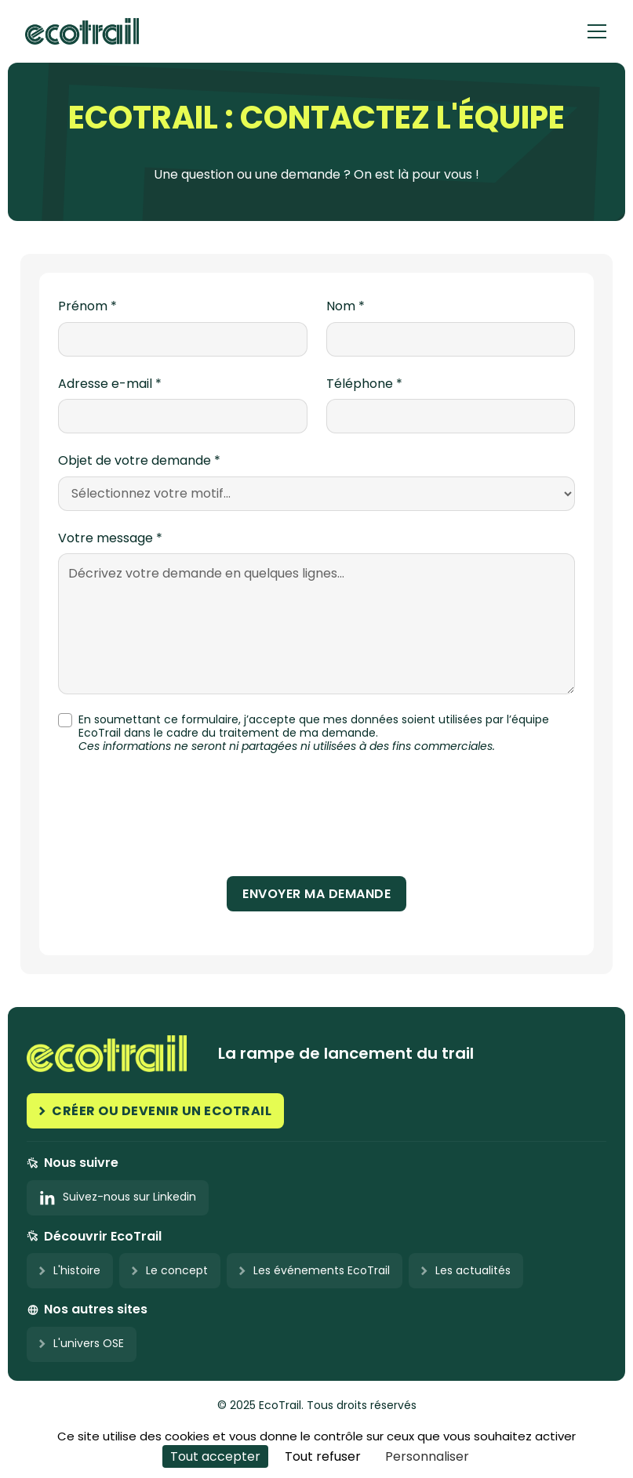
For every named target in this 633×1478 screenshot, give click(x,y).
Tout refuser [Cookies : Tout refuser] (323, 1456)
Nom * (345, 306)
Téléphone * (364, 384)
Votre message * (110, 538)
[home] (82, 31)
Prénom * (87, 306)
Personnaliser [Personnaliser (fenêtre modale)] (427, 1456)
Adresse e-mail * (110, 384)
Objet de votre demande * (139, 460)
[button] (596, 31)
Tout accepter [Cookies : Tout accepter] (215, 1456)
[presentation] (317, 820)
